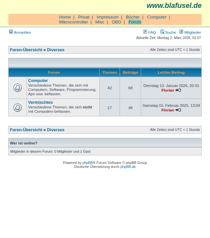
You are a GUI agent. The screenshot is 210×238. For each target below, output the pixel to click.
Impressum (108, 17)
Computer (157, 17)
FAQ (149, 32)
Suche (168, 32)
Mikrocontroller (73, 22)
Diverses (56, 50)
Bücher (133, 17)
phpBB (87, 163)
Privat (83, 17)
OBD (116, 22)
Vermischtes (40, 102)
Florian (167, 90)
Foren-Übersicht (26, 50)
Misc (99, 22)
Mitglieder (190, 32)
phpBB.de (128, 167)
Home (65, 17)
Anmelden (20, 32)
